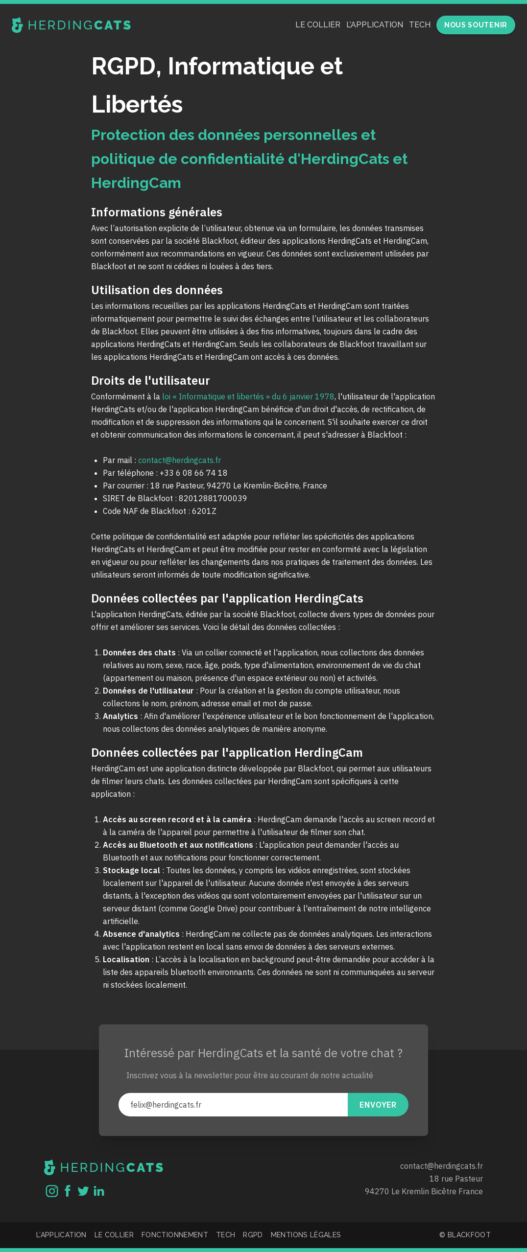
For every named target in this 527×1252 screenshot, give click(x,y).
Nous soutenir (475, 25)
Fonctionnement (175, 1235)
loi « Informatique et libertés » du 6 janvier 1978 (248, 396)
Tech (420, 24)
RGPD (253, 1235)
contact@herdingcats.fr (179, 460)
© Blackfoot (465, 1235)
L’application (374, 24)
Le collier (317, 24)
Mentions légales (306, 1235)
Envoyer (378, 1105)
